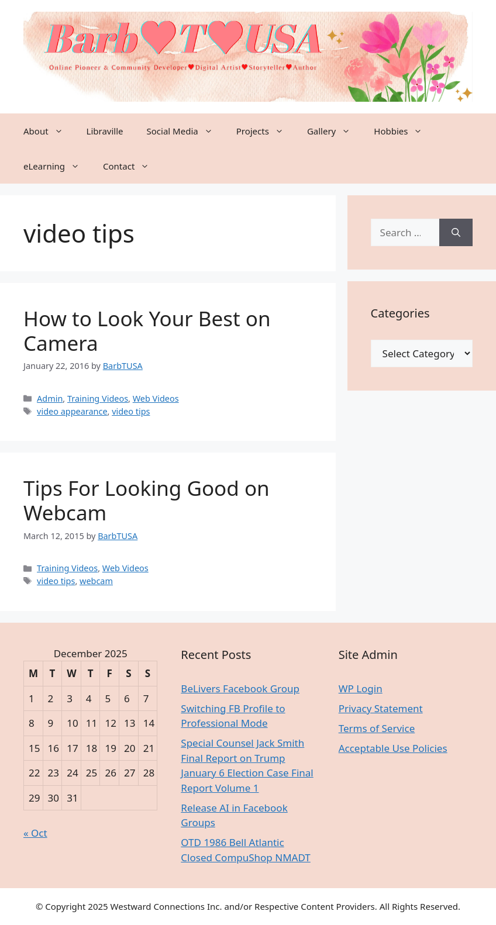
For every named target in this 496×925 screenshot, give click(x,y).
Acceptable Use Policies (393, 748)
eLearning (57, 166)
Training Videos (97, 398)
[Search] (456, 233)
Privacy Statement (381, 708)
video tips (131, 411)
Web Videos (156, 398)
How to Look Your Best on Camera (147, 331)
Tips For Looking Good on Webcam (146, 500)
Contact (132, 166)
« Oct (35, 833)
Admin (50, 398)
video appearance (72, 411)
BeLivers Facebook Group (240, 688)
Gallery (334, 131)
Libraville (105, 131)
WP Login (361, 688)
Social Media (186, 131)
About (49, 131)
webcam (96, 580)
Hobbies (404, 131)
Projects (265, 131)
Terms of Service (377, 728)
